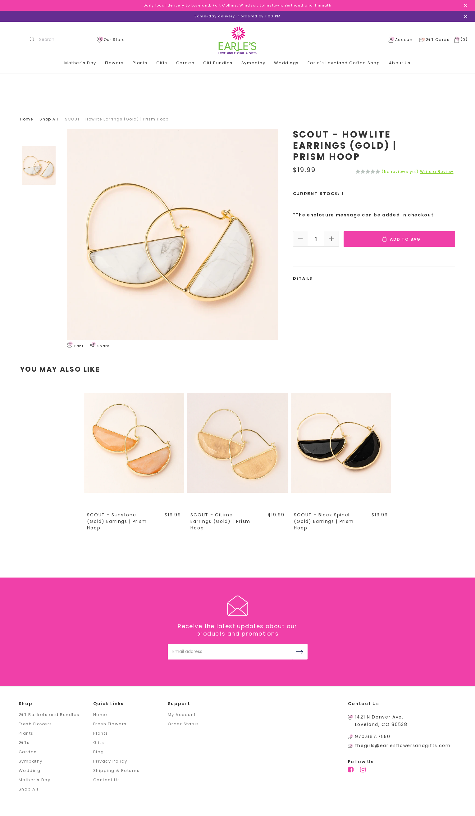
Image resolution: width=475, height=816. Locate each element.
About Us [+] (400, 63)
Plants (140, 63)
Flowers (114, 63)
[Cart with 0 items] (459, 39)
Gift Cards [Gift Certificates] (434, 40)
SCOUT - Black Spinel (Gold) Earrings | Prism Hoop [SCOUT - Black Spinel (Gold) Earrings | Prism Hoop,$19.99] (324, 521)
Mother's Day (80, 63)
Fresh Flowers (35, 724)
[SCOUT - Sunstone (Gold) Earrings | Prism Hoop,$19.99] (134, 442)
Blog (98, 752)
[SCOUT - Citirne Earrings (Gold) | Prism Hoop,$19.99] (238, 442)
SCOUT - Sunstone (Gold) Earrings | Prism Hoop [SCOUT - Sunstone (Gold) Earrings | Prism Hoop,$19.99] (117, 521)
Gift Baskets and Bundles (49, 715)
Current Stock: (318, 194)
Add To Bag (402, 239)
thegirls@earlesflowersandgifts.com (403, 745)
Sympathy (253, 63)
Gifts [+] (161, 63)
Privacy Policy (110, 761)
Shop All (29, 789)
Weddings (286, 63)
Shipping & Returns (116, 770)
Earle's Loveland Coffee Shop (344, 63)
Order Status (183, 724)
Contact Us (106, 780)
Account (401, 40)
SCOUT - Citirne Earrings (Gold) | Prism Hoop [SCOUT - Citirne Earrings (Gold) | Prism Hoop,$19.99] (221, 521)
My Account (182, 715)
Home (100, 715)
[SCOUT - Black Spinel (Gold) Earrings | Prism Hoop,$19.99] (341, 442)
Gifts (24, 743)
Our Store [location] (111, 40)
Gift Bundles (218, 63)
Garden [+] (185, 63)
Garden (28, 752)
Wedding (30, 770)
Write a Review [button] (436, 172)
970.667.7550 (373, 736)
